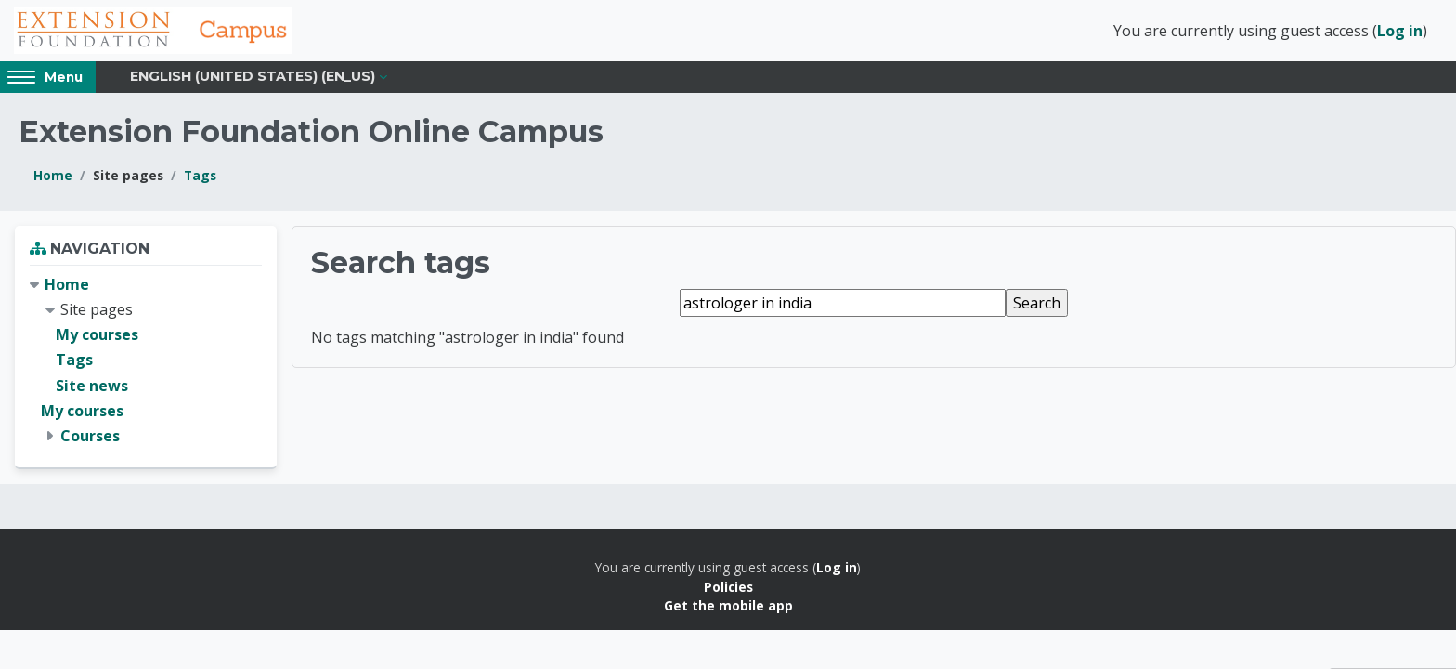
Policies (728, 587)
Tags (200, 175)
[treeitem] (146, 360)
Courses (90, 436)
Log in (1400, 30)
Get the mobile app (728, 605)
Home (52, 175)
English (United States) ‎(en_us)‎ (252, 76)
